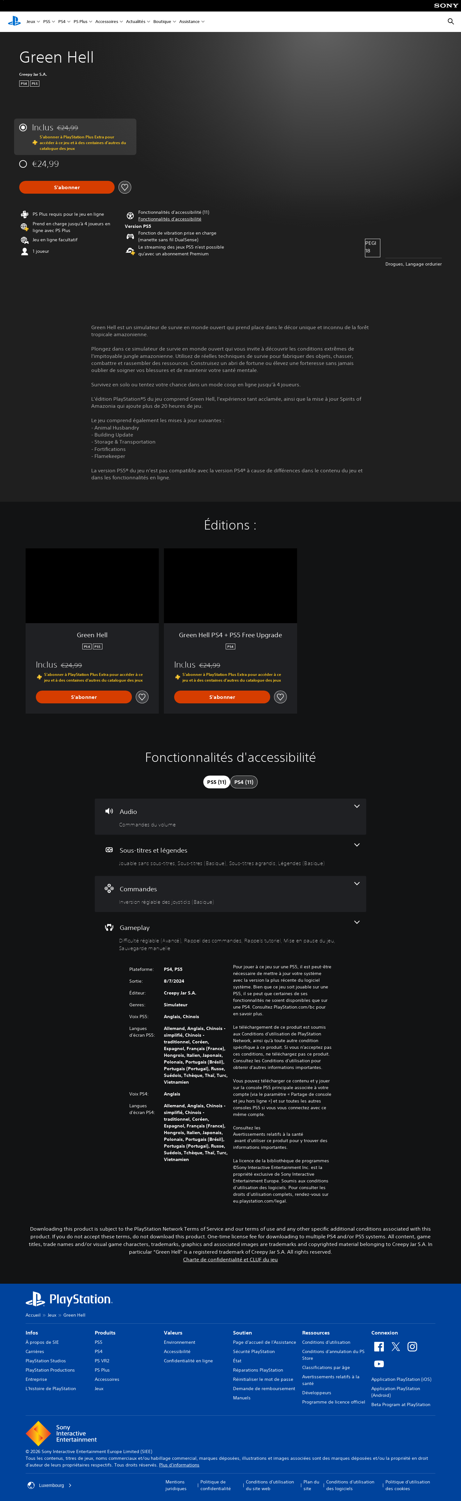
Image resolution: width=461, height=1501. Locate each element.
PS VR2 (102, 1361)
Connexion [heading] (384, 1332)
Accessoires (106, 22)
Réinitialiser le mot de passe (263, 1379)
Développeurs (316, 1393)
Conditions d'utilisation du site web (270, 1485)
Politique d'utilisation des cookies (407, 1485)
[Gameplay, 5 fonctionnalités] (230, 936)
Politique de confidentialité (215, 1485)
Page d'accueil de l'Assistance (264, 1342)
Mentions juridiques (176, 1485)
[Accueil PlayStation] (14, 21)
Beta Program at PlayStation (400, 1404)
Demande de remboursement (264, 1388)
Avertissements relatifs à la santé (268, 1134)
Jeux (31, 22)
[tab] (216, 782)
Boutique (162, 22)
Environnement (179, 1342)
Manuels (242, 1398)
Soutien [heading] (242, 1332)
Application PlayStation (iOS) (401, 1379)
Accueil (33, 1315)
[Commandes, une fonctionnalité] (230, 894)
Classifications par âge (326, 1367)
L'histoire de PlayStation (51, 1388)
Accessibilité (177, 1351)
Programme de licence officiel (333, 1402)
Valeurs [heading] (173, 1332)
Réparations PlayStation (258, 1370)
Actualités (135, 22)
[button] (169, 219)
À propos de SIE (42, 1342)
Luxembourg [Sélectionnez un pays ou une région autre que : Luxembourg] (50, 1485)
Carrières (35, 1351)
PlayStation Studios (46, 1361)
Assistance (189, 22)
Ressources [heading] (316, 1332)
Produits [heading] (105, 1332)
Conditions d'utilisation (326, 1342)
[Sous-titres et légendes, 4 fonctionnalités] (230, 855)
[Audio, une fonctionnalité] (230, 817)
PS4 (62, 22)
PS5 (46, 22)
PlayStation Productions (50, 1370)
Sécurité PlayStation (254, 1351)
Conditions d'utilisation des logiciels (350, 1485)
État (237, 1361)
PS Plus (80, 22)
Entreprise (36, 1379)
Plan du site (311, 1485)
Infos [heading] (32, 1332)
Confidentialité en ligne (188, 1361)
